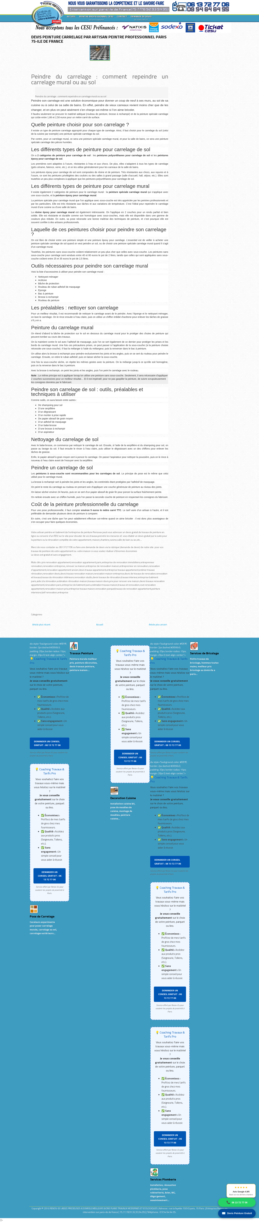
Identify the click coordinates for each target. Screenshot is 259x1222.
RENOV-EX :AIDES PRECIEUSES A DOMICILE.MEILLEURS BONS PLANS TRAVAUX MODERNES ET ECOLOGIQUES (104, 1208)
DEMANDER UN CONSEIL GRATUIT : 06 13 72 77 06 (47, 743)
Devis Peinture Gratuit (237, 1213)
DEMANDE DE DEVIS (141, 18)
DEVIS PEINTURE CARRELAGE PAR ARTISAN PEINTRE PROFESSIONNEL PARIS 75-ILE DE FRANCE (98, 39)
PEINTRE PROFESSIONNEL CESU (96, 18)
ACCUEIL (71, 16)
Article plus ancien (158, 624)
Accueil (99, 624)
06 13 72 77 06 (236, 1202)
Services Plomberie (163, 1179)
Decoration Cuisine (123, 798)
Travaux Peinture (81, 653)
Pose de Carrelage (42, 916)
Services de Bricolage (204, 653)
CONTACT (122, 16)
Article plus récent (41, 624)
